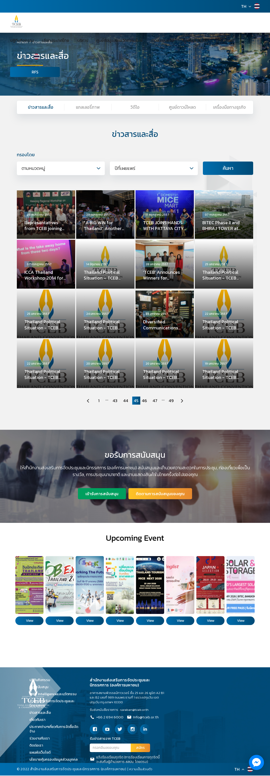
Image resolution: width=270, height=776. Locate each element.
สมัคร (140, 748)
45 (136, 401)
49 (172, 401)
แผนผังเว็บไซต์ (41, 753)
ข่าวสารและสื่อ (146, 40)
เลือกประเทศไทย (51, 40)
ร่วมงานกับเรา (41, 739)
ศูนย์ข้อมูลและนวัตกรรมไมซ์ (107, 40)
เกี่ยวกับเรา (200, 40)
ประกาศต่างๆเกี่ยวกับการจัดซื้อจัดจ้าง (53, 729)
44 (125, 401)
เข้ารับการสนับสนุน (101, 494)
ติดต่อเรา (38, 746)
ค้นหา (228, 168)
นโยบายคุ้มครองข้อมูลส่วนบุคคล (55, 760)
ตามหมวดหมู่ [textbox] (33, 168)
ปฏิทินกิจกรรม (22, 40)
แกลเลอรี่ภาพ (87, 107)
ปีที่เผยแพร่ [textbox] (125, 168)
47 (156, 401)
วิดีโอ (135, 107)
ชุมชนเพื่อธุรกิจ (174, 40)
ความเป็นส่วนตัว (141, 769)
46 (145, 401)
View (29, 621)
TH (243, 6)
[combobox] (61, 168)
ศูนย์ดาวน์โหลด (182, 107)
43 (114, 401)
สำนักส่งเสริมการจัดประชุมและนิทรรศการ (51, 704)
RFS (20, 72)
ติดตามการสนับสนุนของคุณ (160, 494)
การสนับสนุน (40, 687)
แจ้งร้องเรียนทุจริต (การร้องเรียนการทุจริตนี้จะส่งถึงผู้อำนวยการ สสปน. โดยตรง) (125, 760)
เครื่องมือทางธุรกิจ (229, 107)
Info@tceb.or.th (144, 718)
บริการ (74, 40)
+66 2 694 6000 (107, 718)
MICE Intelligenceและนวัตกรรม (54, 694)
